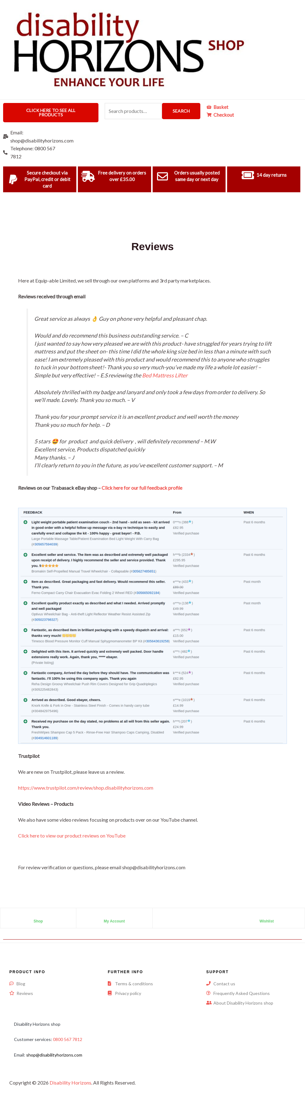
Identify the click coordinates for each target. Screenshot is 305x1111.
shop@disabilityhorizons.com (54, 1054)
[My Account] (114, 916)
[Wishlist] (267, 916)
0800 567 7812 (67, 1039)
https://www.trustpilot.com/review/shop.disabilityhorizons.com (86, 788)
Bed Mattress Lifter (165, 375)
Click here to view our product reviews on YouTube (72, 835)
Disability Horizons (70, 1082)
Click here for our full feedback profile (142, 488)
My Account (114, 921)
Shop (38, 921)
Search (181, 111)
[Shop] (38, 916)
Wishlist (267, 921)
